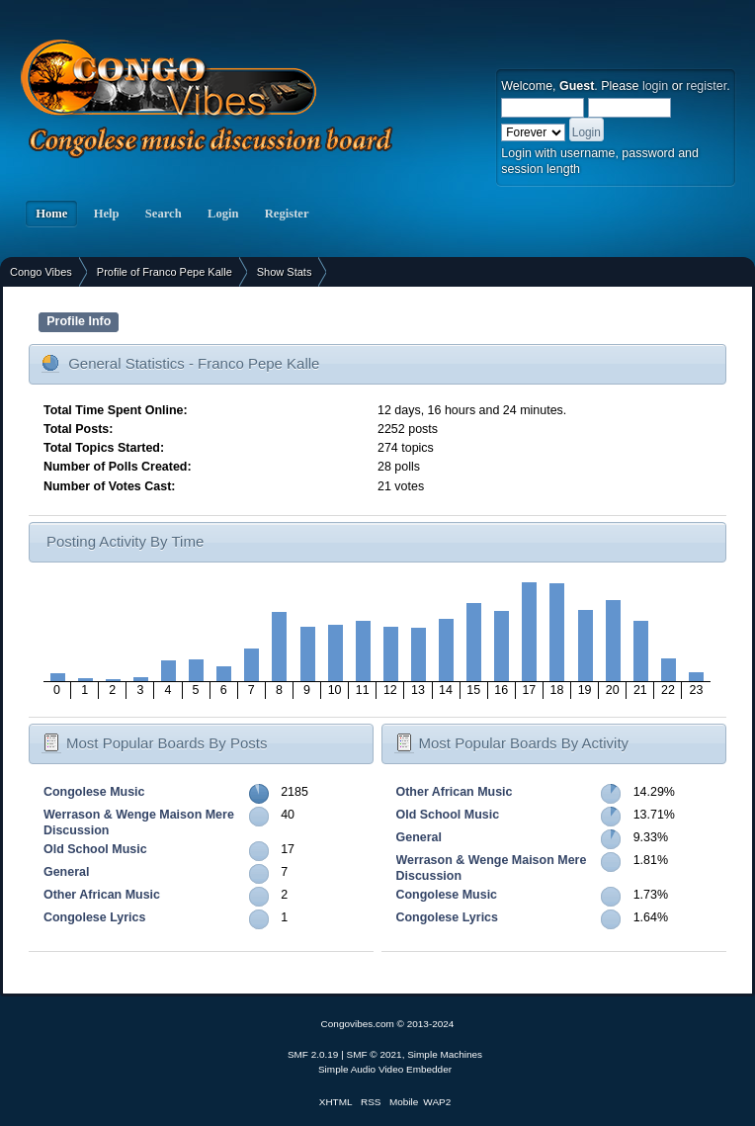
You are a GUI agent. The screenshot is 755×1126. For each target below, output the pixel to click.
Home (51, 213)
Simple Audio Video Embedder (385, 1069)
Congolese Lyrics (94, 917)
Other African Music (101, 895)
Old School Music (95, 849)
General (66, 872)
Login (223, 213)
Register (287, 213)
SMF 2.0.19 (313, 1054)
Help (106, 213)
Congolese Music (94, 792)
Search (163, 213)
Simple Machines (444, 1054)
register (706, 86)
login (655, 86)
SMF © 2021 (374, 1054)
